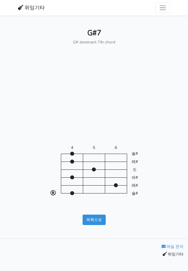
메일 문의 (172, 246)
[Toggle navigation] (162, 8)
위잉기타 (31, 7)
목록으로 (94, 219)
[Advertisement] (94, 97)
